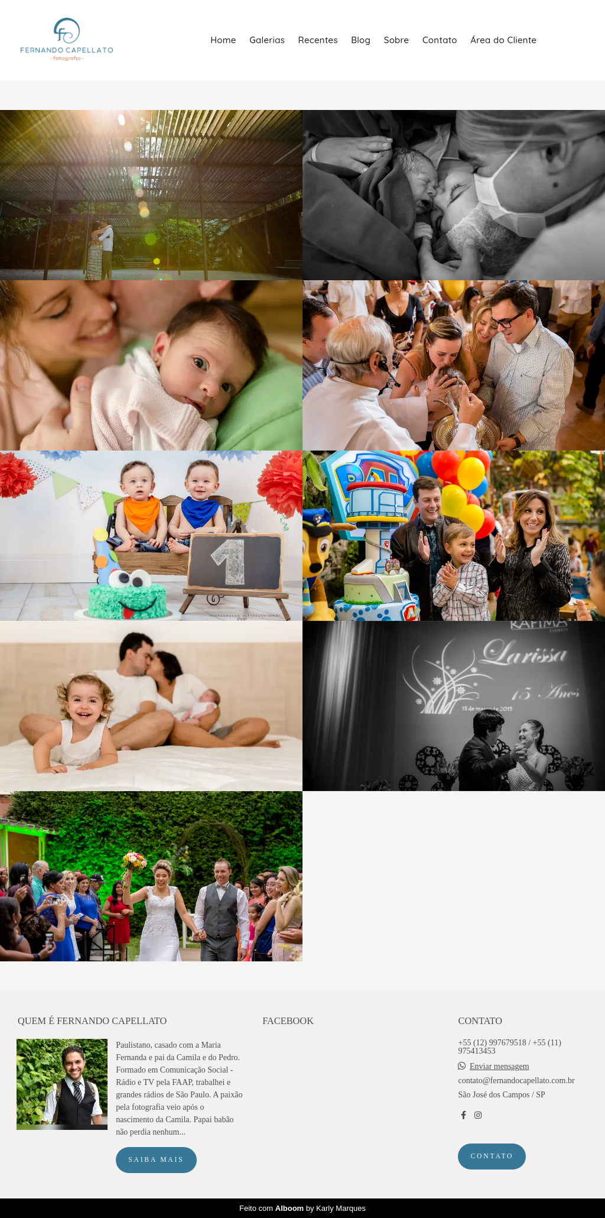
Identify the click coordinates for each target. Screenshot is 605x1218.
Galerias (267, 40)
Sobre (396, 40)
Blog (360, 40)
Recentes (318, 40)
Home (223, 40)
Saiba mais (156, 1160)
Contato (439, 40)
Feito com (302, 1208)
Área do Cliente (503, 40)
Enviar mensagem (499, 1066)
